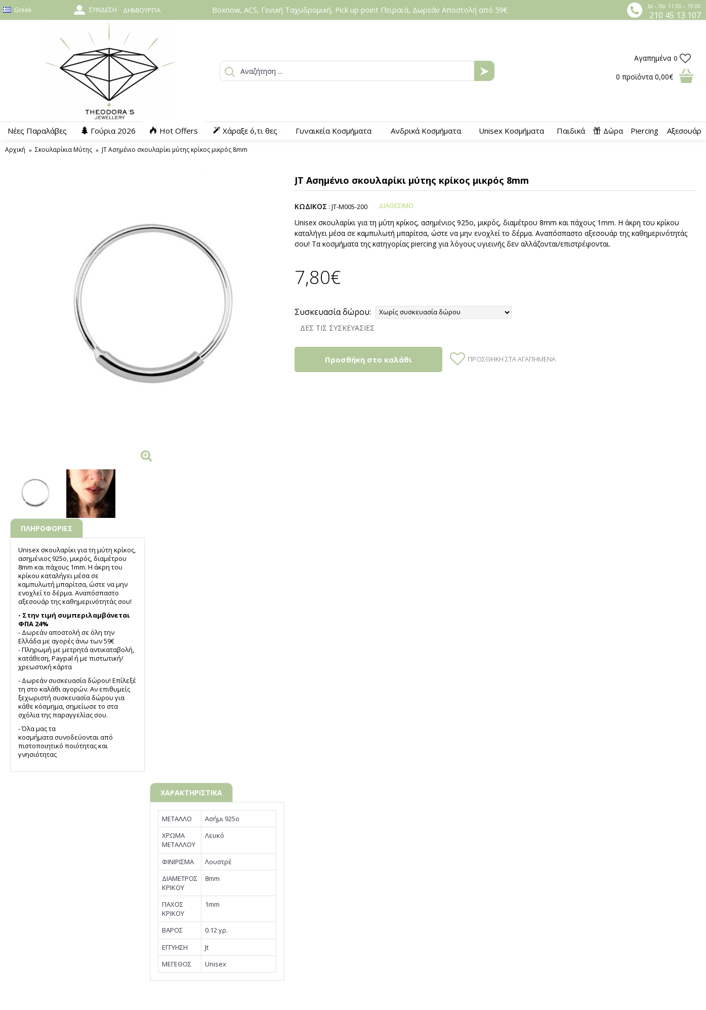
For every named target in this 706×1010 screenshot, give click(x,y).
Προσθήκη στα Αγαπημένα (512, 358)
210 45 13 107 (675, 15)
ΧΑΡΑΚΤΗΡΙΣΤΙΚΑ (191, 792)
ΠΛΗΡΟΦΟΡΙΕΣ (46, 528)
